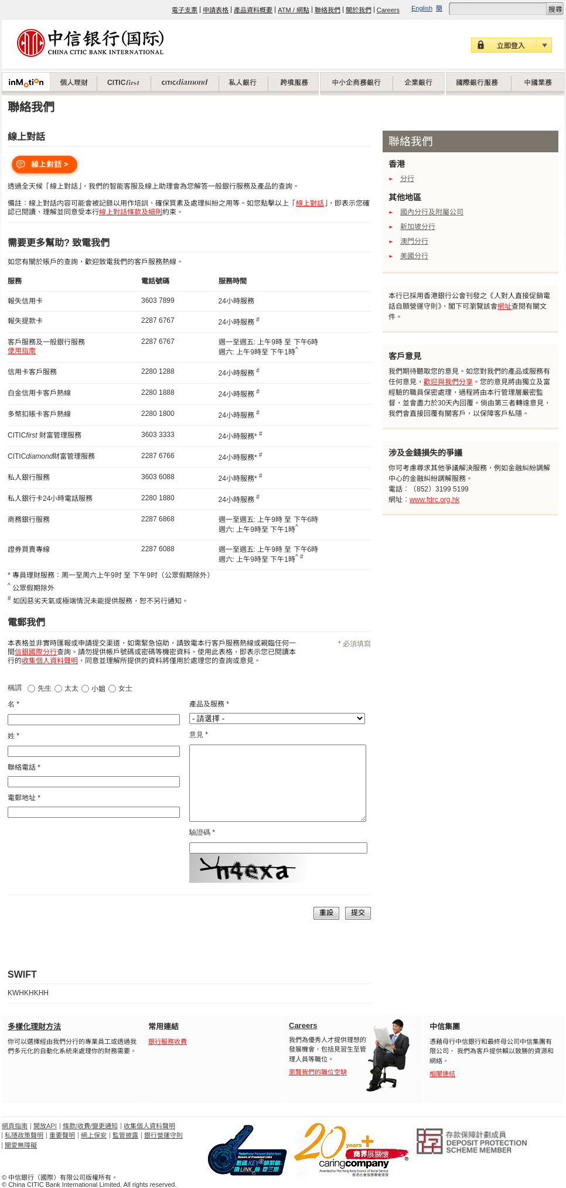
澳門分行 (414, 241)
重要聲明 (62, 1135)
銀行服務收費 (167, 1041)
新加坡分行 (417, 227)
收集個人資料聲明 (149, 1125)
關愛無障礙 (21, 1145)
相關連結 (442, 1073)
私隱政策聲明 (24, 1135)
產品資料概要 (253, 9)
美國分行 (414, 256)
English (421, 8)
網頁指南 (15, 1125)
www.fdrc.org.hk (434, 500)
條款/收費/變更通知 (90, 1125)
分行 (407, 179)
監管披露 (125, 1135)
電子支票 (184, 9)
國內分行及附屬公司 (431, 212)
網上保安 (94, 1135)
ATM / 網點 (293, 9)
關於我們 (358, 9)
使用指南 (22, 351)
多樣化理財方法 (34, 1026)
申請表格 (216, 9)
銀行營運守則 (163, 1135)
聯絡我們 (327, 9)
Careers (388, 9)
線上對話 (310, 203)
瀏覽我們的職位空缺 (318, 1072)
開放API (45, 1125)
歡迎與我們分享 (448, 382)
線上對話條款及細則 (130, 212)
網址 (504, 306)
